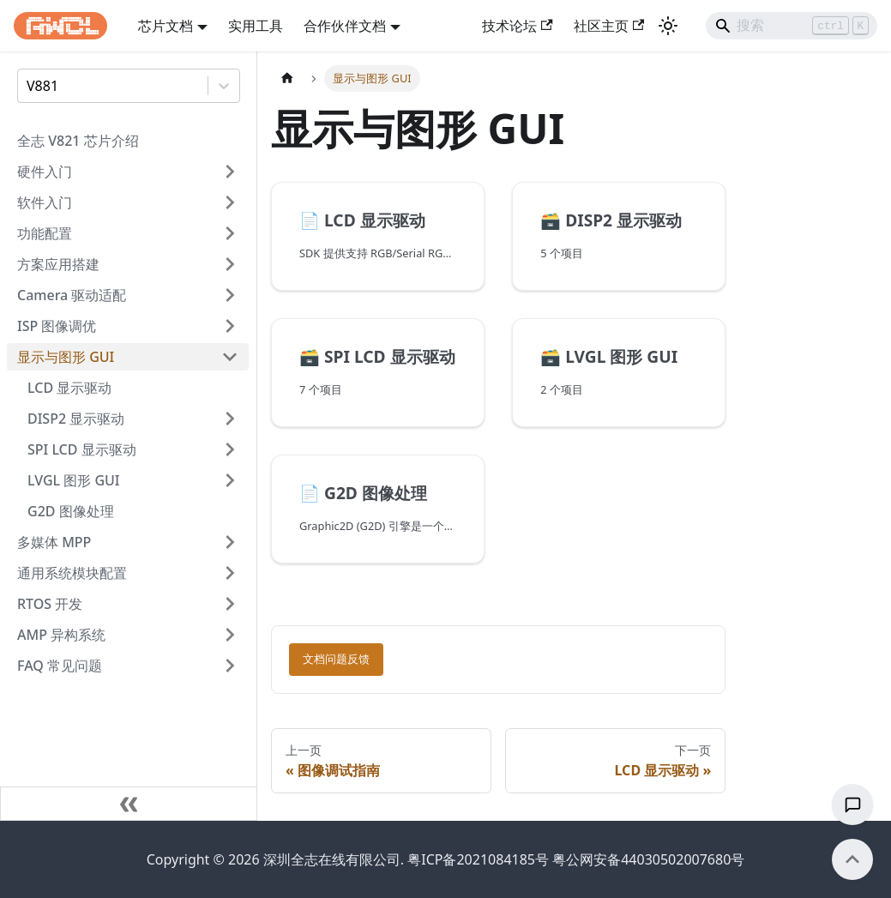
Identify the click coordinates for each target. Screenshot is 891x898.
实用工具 (255, 25)
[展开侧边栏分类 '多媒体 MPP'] (230, 542)
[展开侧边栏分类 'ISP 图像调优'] (230, 326)
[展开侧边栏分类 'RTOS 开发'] (230, 604)
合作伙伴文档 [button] (345, 25)
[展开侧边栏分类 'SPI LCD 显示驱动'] (230, 449)
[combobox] (28, 86)
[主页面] (287, 78)
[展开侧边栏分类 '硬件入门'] (230, 171)
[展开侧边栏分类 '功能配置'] (230, 233)
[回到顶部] (852, 859)
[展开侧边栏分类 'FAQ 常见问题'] (230, 665)
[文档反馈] (852, 804)
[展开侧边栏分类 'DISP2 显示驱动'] (230, 418)
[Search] (791, 25)
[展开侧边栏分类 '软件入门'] (230, 202)
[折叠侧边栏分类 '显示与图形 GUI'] (230, 357)
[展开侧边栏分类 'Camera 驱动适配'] (230, 295)
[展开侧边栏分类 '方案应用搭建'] (230, 264)
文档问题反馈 (336, 659)
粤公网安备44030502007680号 (648, 859)
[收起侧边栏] (128, 804)
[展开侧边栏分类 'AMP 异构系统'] (230, 634)
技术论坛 (517, 25)
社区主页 (609, 25)
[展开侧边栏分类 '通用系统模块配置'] (230, 573)
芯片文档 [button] (165, 25)
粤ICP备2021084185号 (478, 859)
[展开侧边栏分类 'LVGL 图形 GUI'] (230, 480)
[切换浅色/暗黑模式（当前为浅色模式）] (668, 25)
